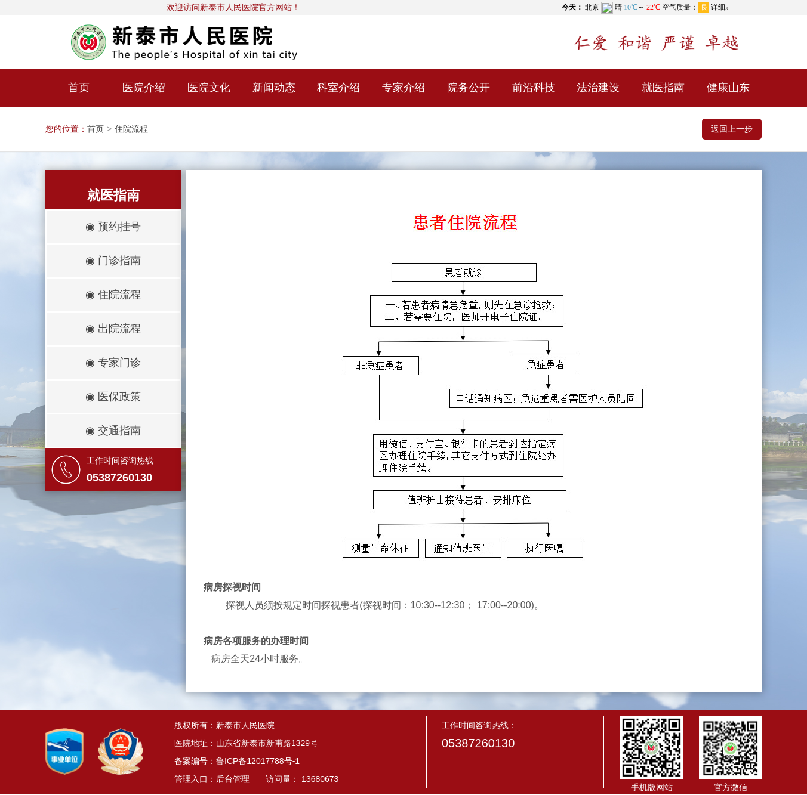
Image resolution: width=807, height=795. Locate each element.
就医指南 (663, 88)
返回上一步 (732, 129)
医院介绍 (143, 88)
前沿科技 (533, 88)
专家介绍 (403, 88)
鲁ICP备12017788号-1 (258, 761)
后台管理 (233, 779)
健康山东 (728, 88)
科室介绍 (338, 88)
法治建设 (598, 88)
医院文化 (208, 88)
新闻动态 (273, 88)
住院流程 (131, 129)
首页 (79, 88)
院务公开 (468, 88)
